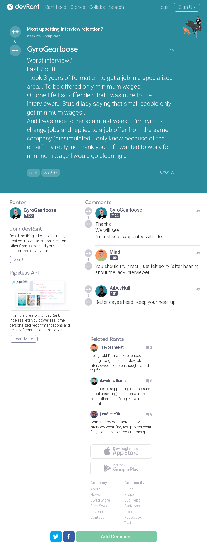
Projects (131, 494)
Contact (97, 517)
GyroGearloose (52, 49)
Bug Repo (132, 500)
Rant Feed (55, 7)
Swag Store (100, 500)
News (95, 494)
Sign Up (187, 7)
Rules (128, 489)
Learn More (23, 339)
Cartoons (132, 506)
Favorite (166, 172)
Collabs (97, 7)
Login (164, 7)
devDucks (98, 511)
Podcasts (132, 511)
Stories (78, 7)
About (95, 489)
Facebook (133, 517)
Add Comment (116, 536)
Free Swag (99, 506)
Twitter (130, 523)
